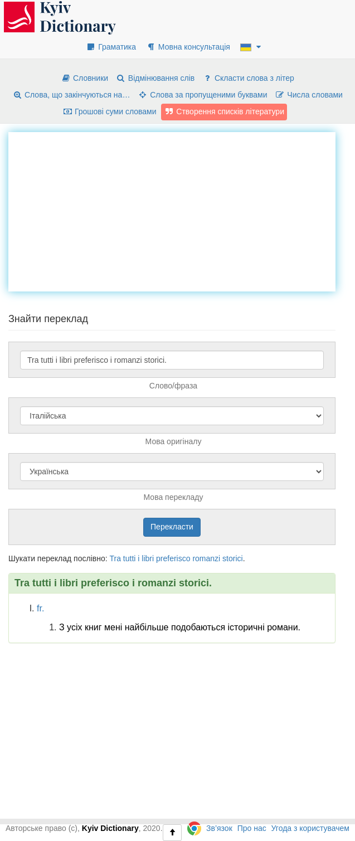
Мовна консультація (188, 46)
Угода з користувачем (310, 828)
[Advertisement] (181, 210)
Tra (114, 558)
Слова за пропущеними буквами (202, 94)
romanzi (206, 558)
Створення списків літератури (224, 111)
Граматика (111, 46)
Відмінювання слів (155, 78)
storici (232, 558)
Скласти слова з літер (248, 78)
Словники (84, 78)
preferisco (173, 558)
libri (148, 558)
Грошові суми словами (109, 111)
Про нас (251, 828)
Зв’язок (219, 828)
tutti (129, 558)
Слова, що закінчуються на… (71, 94)
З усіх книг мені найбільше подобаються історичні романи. (179, 627)
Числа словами (309, 94)
